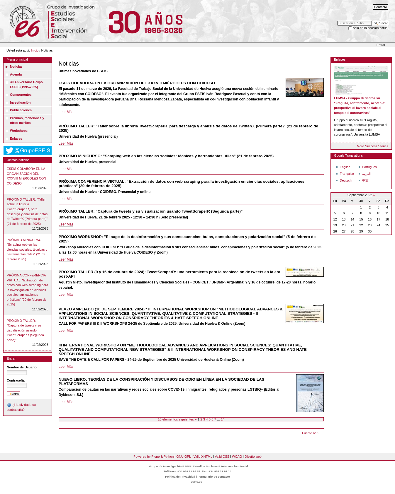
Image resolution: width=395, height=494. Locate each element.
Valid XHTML (203, 456)
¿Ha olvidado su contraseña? (21, 407)
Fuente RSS (310, 433)
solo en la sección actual (370, 28)
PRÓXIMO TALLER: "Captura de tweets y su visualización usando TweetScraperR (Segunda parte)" (25, 330)
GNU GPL (183, 456)
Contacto (380, 7)
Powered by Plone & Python (153, 456)
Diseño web (253, 456)
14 (223, 419)
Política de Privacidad (180, 476)
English (345, 167)
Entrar (381, 45)
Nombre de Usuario (22, 367)
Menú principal (17, 59)
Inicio (35, 50)
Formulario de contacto (214, 476)
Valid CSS (222, 456)
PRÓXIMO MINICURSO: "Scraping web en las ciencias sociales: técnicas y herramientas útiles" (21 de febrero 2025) (27, 249)
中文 (365, 180)
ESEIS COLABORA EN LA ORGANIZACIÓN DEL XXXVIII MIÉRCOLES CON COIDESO (26, 176)
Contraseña (16, 380)
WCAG (237, 456)
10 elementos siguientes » (178, 419)
